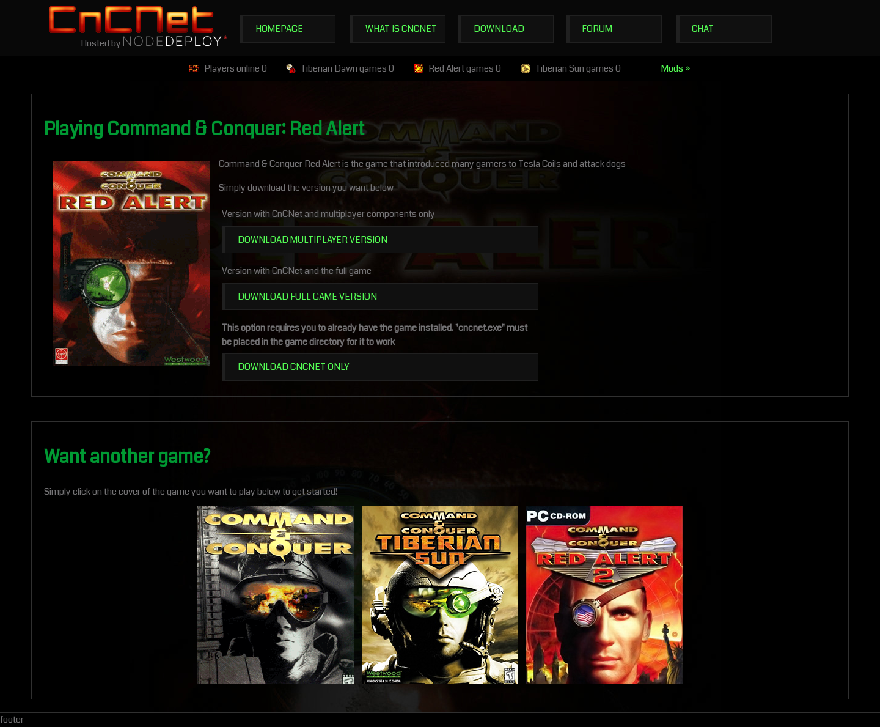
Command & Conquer (275, 595)
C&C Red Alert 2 (604, 595)
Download (499, 28)
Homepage (279, 28)
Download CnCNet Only (293, 367)
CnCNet (131, 19)
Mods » (676, 68)
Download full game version (307, 296)
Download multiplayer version (312, 239)
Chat (703, 28)
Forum (597, 28)
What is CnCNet (401, 28)
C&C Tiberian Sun (440, 595)
